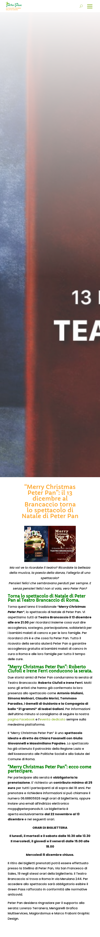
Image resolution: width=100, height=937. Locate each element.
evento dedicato (52, 719)
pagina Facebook (21, 719)
